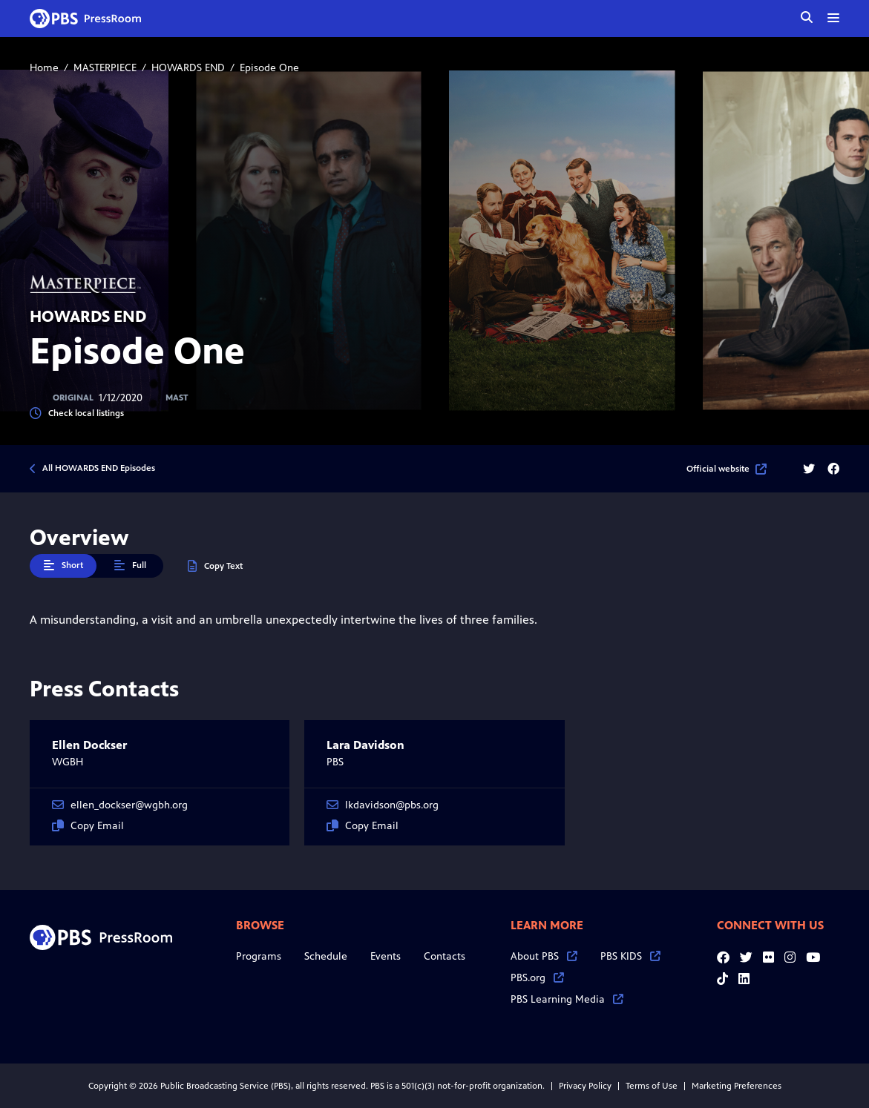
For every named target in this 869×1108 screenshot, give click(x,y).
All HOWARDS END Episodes (98, 468)
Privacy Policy (585, 1086)
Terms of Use (652, 1086)
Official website (726, 469)
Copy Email (88, 826)
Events (385, 956)
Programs (258, 956)
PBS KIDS (630, 956)
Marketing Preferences (736, 1086)
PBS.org (537, 978)
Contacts (444, 956)
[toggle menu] (833, 17)
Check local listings (77, 413)
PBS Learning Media (567, 999)
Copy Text (215, 566)
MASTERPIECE (105, 68)
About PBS (544, 956)
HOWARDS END (188, 68)
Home (44, 68)
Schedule (325, 956)
